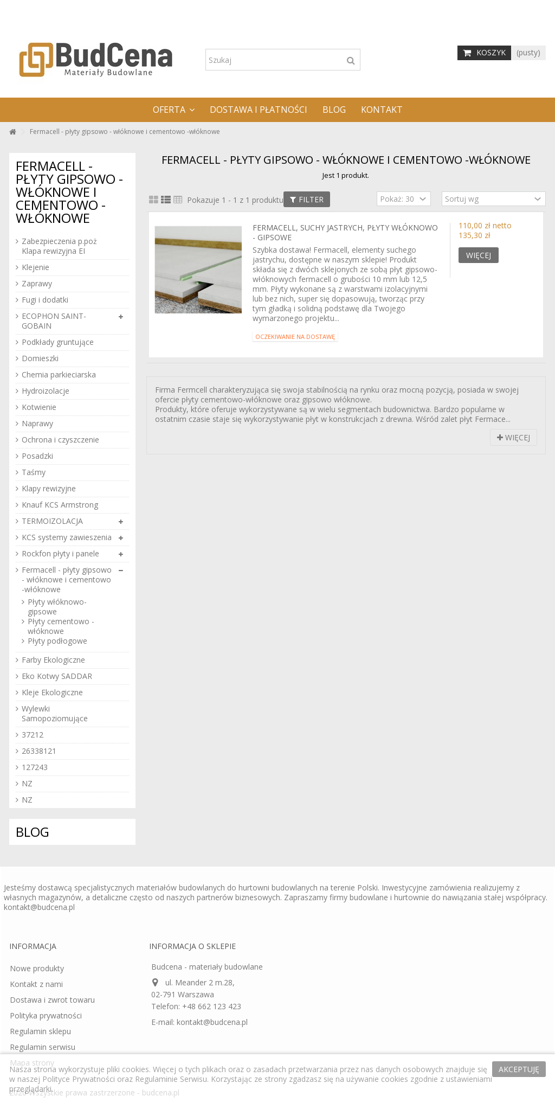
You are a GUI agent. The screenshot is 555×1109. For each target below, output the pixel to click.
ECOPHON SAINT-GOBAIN (54, 321)
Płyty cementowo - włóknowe (61, 626)
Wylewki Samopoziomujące (55, 713)
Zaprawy (37, 284)
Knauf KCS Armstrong (60, 505)
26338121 (39, 751)
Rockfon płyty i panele (60, 554)
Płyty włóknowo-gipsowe (57, 607)
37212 (32, 735)
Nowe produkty (37, 968)
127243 (35, 767)
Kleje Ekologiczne (52, 692)
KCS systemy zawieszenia (67, 537)
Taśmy (34, 472)
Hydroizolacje (45, 391)
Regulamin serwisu (42, 1047)
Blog (32, 832)
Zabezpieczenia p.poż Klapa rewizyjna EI (59, 246)
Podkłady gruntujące (58, 342)
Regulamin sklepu (40, 1031)
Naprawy (37, 423)
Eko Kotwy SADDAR (57, 676)
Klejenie (35, 267)
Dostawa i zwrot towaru (52, 1000)
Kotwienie (39, 407)
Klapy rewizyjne (49, 488)
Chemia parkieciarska (59, 375)
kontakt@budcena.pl (39, 907)
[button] (173, 110)
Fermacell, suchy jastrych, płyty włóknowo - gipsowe (345, 232)
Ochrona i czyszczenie (60, 440)
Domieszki (40, 358)
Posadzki (37, 456)
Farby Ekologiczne (53, 660)
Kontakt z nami (36, 984)
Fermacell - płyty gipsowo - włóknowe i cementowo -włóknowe (67, 579)
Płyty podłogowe (57, 641)
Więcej (513, 437)
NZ (27, 784)
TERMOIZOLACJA (52, 521)
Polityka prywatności (46, 1016)
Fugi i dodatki (45, 300)
